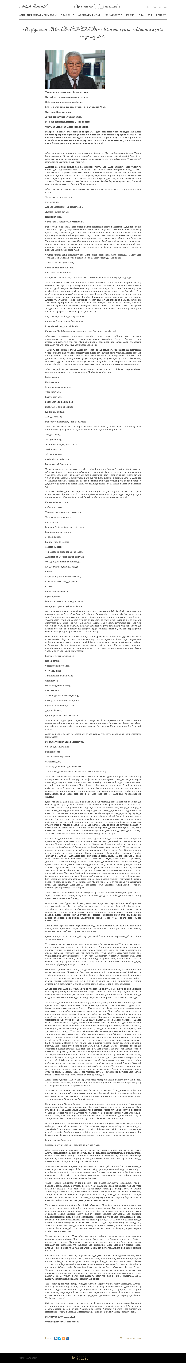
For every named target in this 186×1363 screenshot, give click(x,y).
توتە (165, 7)
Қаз (148, 7)
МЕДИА (130, 15)
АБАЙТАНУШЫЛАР (89, 15)
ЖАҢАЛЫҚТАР (113, 15)
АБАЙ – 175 (145, 15)
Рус (154, 7)
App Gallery (108, 7)
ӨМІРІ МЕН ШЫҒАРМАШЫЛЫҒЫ (38, 15)
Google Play (85, 6)
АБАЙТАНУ (67, 15)
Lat (160, 7)
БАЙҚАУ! (161, 15)
